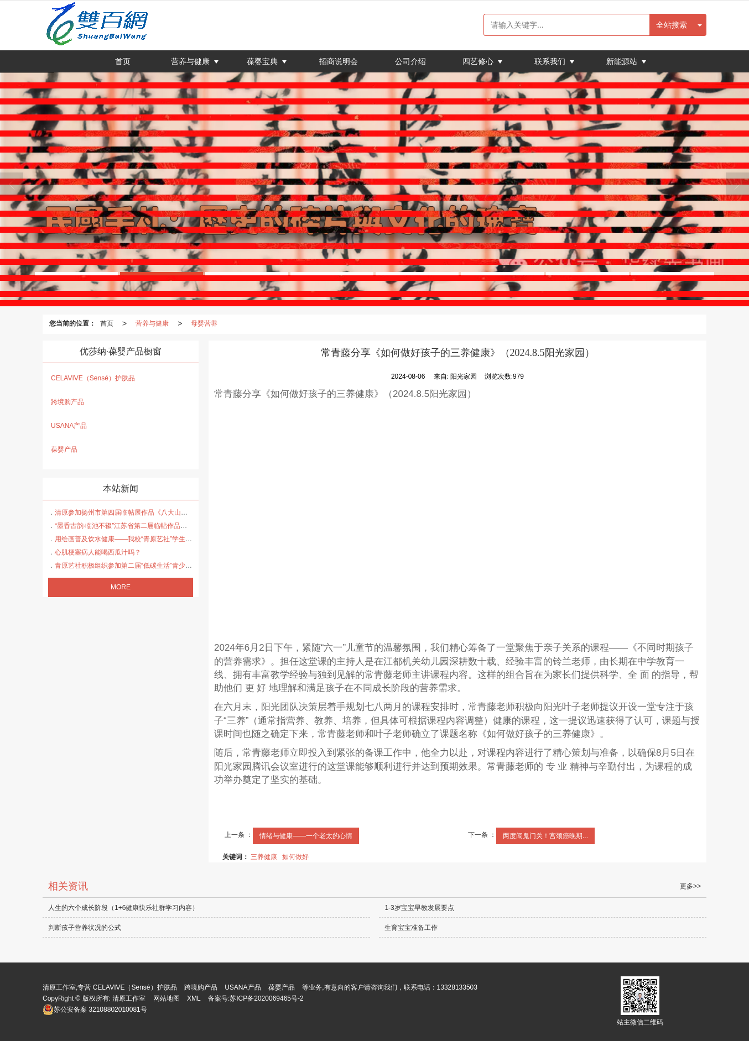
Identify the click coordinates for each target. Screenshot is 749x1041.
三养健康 (264, 857)
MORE (121, 587)
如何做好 (295, 857)
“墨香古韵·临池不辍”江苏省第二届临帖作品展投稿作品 (134, 526)
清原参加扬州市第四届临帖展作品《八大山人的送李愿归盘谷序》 (151, 512)
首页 (123, 61)
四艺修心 (479, 61)
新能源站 (622, 61)
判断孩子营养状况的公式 (84, 928)
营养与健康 (191, 61)
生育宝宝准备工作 (411, 928)
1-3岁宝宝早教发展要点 (419, 908)
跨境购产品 (67, 402)
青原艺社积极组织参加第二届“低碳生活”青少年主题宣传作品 (143, 565)
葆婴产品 (64, 449)
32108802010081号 (95, 1009)
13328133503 (457, 987)
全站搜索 (671, 24)
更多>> (690, 886)
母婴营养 (204, 323)
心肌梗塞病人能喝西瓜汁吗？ (98, 552)
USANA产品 (69, 426)
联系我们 (551, 61)
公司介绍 (410, 61)
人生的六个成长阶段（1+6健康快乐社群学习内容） (123, 908)
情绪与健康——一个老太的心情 (305, 836)
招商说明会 (338, 61)
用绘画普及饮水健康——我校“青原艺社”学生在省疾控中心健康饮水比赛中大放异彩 (176, 539)
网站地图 (166, 998)
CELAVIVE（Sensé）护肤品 (93, 378)
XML (194, 998)
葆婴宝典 (263, 61)
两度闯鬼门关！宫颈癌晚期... (545, 836)
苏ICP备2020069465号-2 (266, 998)
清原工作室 (128, 998)
